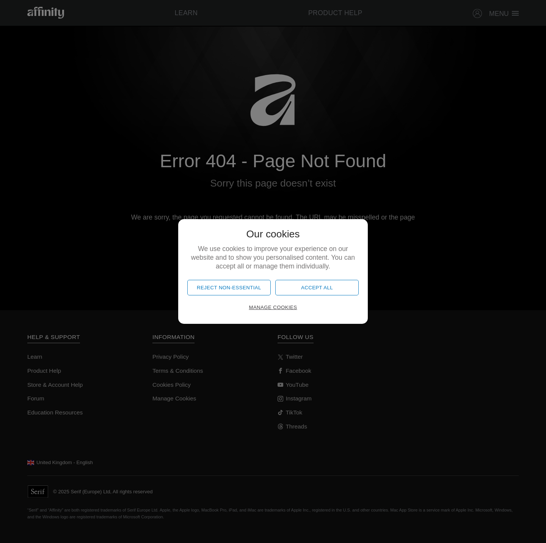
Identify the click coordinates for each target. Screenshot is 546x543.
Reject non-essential (229, 287)
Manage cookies (273, 307)
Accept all (317, 287)
